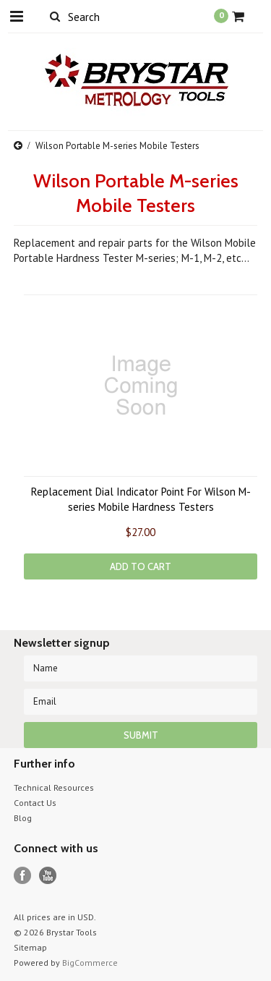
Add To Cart (140, 566)
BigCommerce (90, 962)
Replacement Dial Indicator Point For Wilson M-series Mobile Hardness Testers (141, 499)
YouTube (48, 876)
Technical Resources (54, 787)
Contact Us (35, 802)
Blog (23, 817)
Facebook (23, 876)
